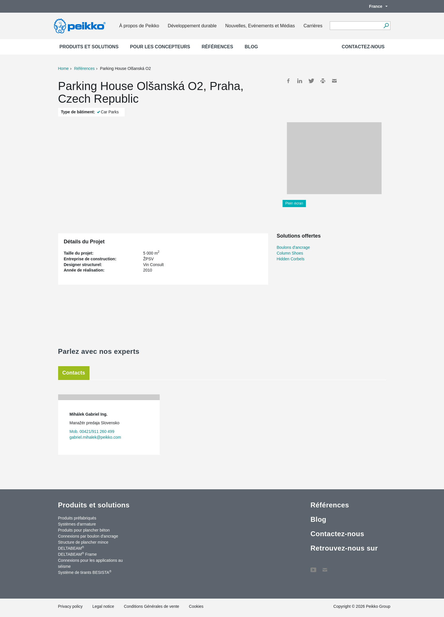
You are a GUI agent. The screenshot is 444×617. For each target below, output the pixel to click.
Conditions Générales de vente (151, 606)
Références (217, 46)
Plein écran (294, 203)
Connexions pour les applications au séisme (90, 563)
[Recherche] (386, 26)
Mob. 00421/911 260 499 (92, 431)
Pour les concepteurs (160, 46)
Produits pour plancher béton (84, 530)
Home (63, 68)
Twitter (311, 81)
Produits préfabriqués (77, 518)
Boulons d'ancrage (293, 247)
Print (323, 81)
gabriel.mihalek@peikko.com (95, 437)
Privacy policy (70, 606)
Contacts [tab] (73, 373)
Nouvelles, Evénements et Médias (260, 25)
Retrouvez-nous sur (344, 548)
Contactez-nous (363, 46)
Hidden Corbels (291, 259)
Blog (251, 46)
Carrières (313, 25)
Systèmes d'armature (77, 524)
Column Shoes (290, 253)
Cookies (196, 606)
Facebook (288, 81)
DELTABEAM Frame (77, 554)
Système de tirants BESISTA (85, 572)
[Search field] (356, 26)
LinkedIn (300, 81)
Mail (334, 81)
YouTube (313, 567)
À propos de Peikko (139, 25)
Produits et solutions (89, 46)
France (375, 6)
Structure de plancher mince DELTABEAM (83, 545)
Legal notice (103, 606)
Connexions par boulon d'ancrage (88, 536)
